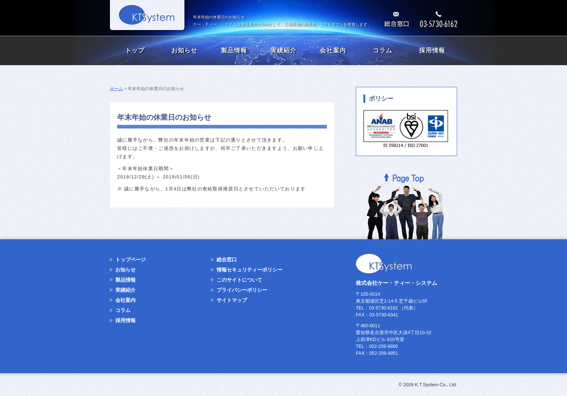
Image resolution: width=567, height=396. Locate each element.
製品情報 (234, 50)
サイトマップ (232, 300)
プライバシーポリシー (242, 290)
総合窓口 (227, 259)
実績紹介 (283, 50)
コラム (382, 50)
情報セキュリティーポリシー (249, 270)
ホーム (116, 89)
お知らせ (184, 50)
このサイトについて (239, 280)
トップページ (130, 259)
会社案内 (333, 50)
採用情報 (432, 50)
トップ (135, 50)
